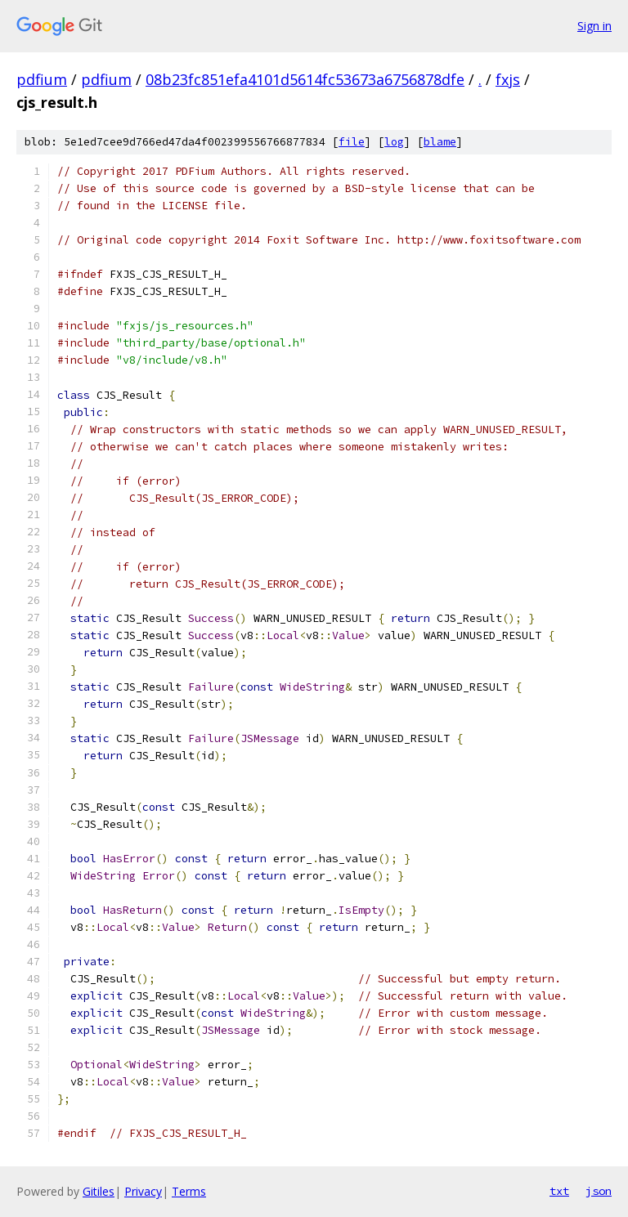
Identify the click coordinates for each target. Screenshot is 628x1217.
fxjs (508, 79)
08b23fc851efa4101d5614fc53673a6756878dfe (305, 79)
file (352, 142)
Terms (189, 1191)
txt (559, 1190)
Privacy (143, 1191)
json (598, 1190)
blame (440, 142)
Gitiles (98, 1191)
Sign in (594, 26)
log (394, 142)
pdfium (41, 79)
